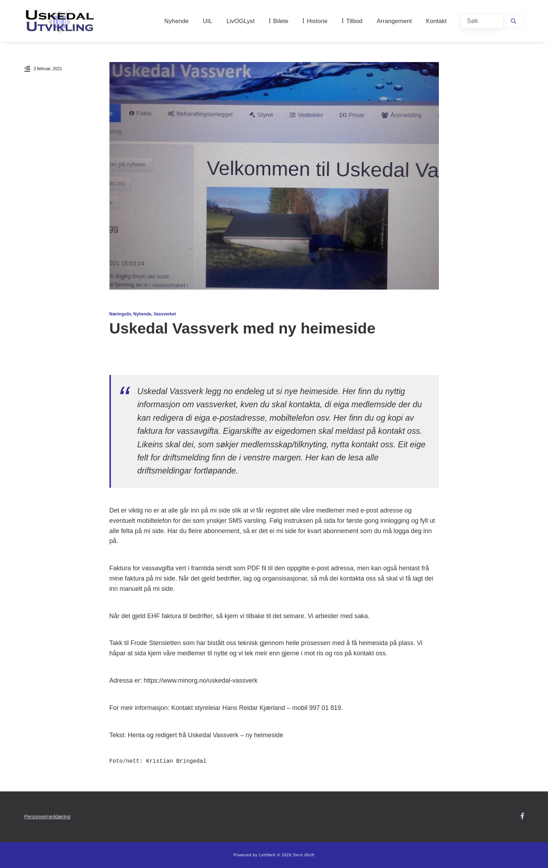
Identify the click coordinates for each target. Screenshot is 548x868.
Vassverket (165, 314)
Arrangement (394, 21)
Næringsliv (120, 314)
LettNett (267, 855)
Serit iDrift (304, 855)
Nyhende (176, 21)
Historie (317, 21)
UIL (208, 21)
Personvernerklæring (47, 816)
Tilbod (354, 21)
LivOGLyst (240, 21)
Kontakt (436, 21)
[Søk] (482, 21)
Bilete (280, 21)
